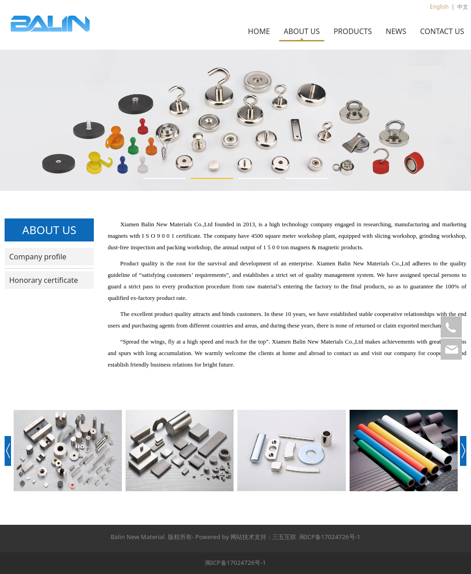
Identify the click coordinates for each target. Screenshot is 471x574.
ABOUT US (302, 31)
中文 (462, 7)
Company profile (37, 257)
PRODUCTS (352, 31)
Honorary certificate (43, 280)
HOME (259, 31)
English (439, 7)
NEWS (395, 31)
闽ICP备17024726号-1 (330, 537)
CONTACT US (442, 31)
